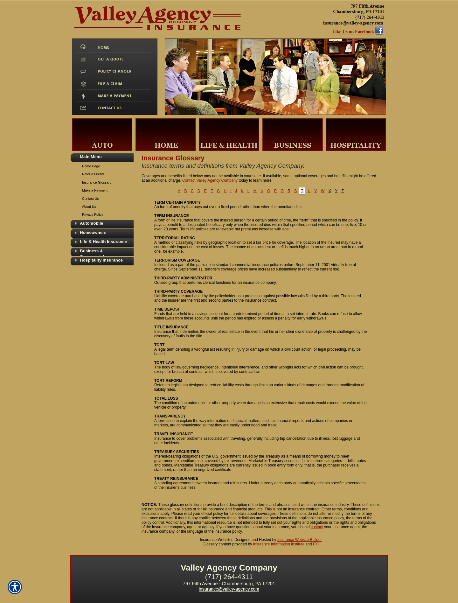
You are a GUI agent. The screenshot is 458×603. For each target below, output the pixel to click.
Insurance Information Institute (278, 544)
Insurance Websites (216, 539)
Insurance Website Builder (299, 539)
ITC (316, 544)
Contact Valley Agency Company (210, 180)
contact (317, 527)
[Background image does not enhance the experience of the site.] (102, 157)
